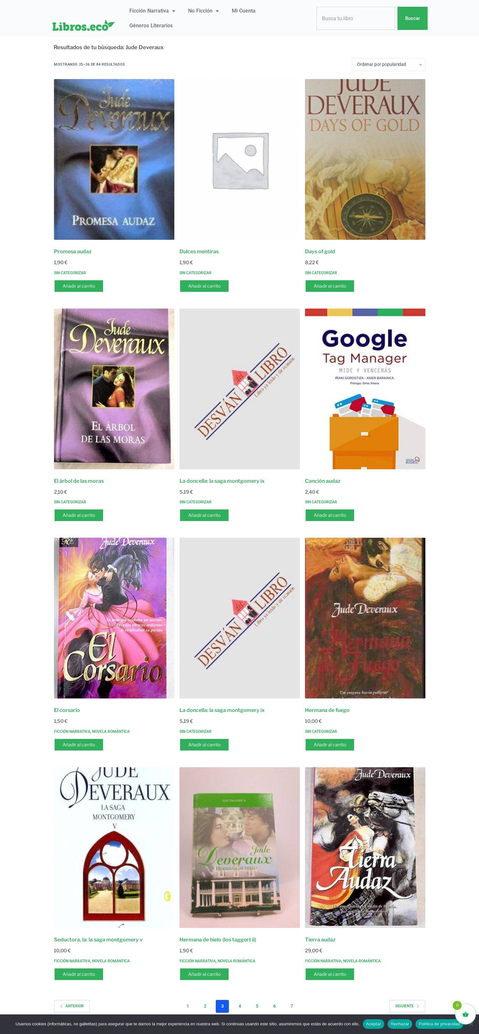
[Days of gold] (365, 159)
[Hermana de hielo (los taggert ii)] (239, 847)
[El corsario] (114, 618)
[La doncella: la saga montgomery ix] (239, 389)
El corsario (67, 710)
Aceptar (373, 1023)
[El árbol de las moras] (114, 389)
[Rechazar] (471, 1024)
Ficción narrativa (152, 11)
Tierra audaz (320, 940)
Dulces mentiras (199, 251)
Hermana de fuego (327, 710)
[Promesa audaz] (114, 159)
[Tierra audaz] (365, 847)
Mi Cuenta (244, 11)
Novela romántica (111, 731)
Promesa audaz (72, 251)
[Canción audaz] (365, 389)
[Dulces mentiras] (239, 159)
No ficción (203, 11)
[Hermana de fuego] (365, 618)
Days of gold (320, 251)
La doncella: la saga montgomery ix (222, 481)
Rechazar (400, 1023)
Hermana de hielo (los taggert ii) (217, 940)
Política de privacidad (439, 1023)
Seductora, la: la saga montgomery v (98, 940)
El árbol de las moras (79, 481)
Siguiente (407, 1006)
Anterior (72, 1006)
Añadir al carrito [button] (79, 286)
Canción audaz (322, 481)
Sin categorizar (70, 273)
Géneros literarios (151, 25)
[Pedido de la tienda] (388, 64)
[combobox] (356, 18)
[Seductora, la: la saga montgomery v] (114, 847)
